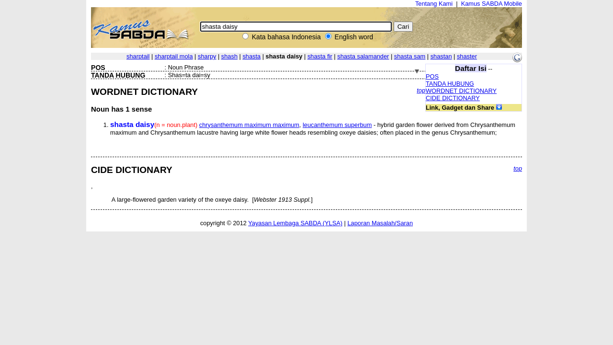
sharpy (207, 56)
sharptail (137, 56)
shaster (467, 56)
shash (229, 56)
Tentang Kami (434, 3)
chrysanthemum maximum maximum (249, 124)
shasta (251, 56)
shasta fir (319, 56)
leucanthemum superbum (337, 124)
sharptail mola (174, 56)
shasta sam (409, 56)
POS (432, 76)
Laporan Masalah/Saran (380, 223)
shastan (441, 56)
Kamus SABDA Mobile (491, 3)
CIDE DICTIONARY (453, 98)
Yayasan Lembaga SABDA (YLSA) (295, 223)
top (421, 90)
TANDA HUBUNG (450, 83)
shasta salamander (363, 56)
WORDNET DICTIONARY (461, 90)
